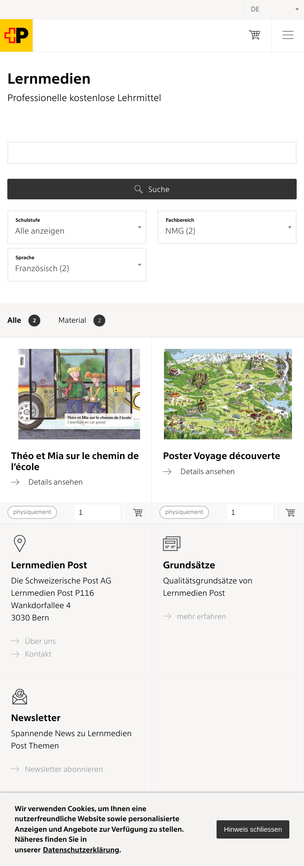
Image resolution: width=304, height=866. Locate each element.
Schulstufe (28, 220)
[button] (253, 829)
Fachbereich (180, 220)
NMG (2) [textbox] (180, 231)
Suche (152, 189)
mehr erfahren (194, 616)
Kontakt (31, 654)
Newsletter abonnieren (57, 768)
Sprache (25, 257)
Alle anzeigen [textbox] (40, 231)
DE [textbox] (255, 9)
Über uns (33, 640)
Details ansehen (47, 481)
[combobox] (77, 227)
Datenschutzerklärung (81, 849)
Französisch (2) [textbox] (42, 268)
